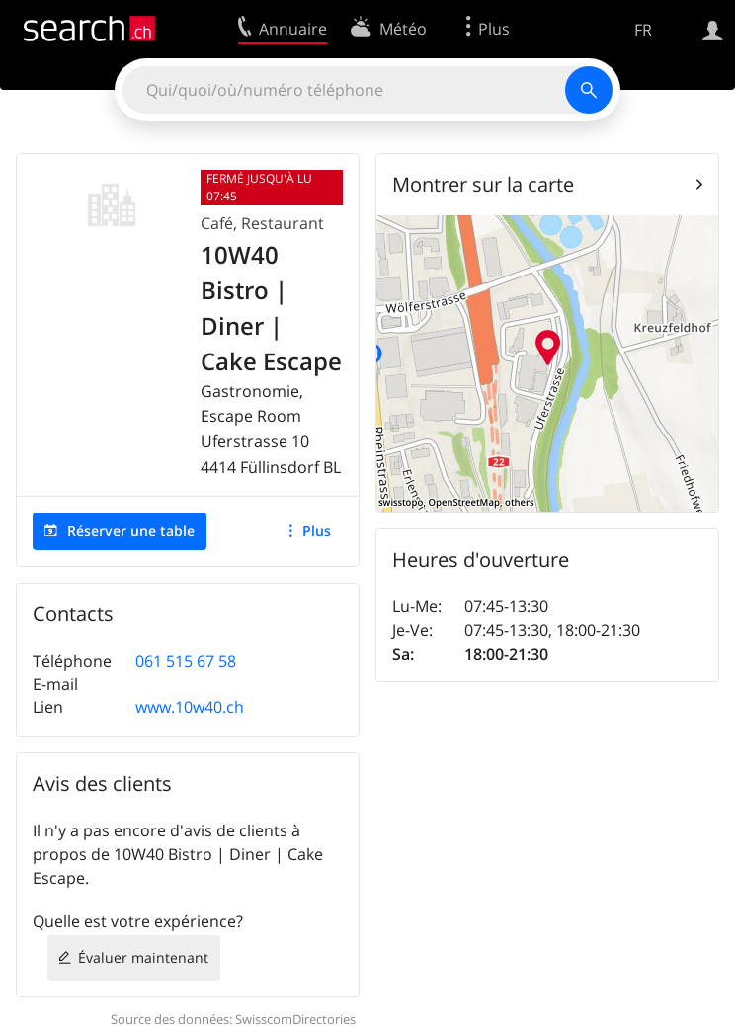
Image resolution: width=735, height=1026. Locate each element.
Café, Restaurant (262, 223)
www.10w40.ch (189, 707)
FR (643, 29)
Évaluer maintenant (143, 957)
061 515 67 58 (185, 660)
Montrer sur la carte (483, 184)
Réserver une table (131, 530)
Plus (316, 530)
